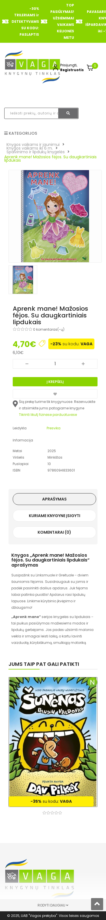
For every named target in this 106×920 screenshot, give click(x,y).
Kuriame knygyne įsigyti (54, 515)
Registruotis (72, 69)
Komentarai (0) (54, 532)
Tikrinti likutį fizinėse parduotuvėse (48, 414)
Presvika (53, 428)
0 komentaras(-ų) (48, 329)
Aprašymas (54, 499)
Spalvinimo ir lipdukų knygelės (36, 152)
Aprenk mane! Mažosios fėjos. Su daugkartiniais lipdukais (50, 158)
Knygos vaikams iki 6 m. (30, 148)
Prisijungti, (68, 65)
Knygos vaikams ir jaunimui (33, 144)
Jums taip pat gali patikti (43, 664)
